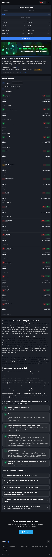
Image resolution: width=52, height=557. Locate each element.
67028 (47, 276)
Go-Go (7, 123)
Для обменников (24, 546)
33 (44, 95)
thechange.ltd (8, 304)
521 (48, 137)
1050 (43, 234)
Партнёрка (5, 550)
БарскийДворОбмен (11, 109)
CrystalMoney (9, 136)
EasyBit (7, 289)
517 (44, 193)
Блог (45, 546)
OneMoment (8, 220)
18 (44, 304)
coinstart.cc (7, 235)
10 (44, 123)
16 (44, 165)
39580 (47, 234)
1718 (48, 206)
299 (48, 123)
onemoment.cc (8, 221)
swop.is (6, 207)
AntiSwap (6, 2)
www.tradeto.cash (8, 249)
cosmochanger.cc (8, 179)
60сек (7, 192)
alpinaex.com (8, 151)
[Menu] (48, 2)
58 (44, 179)
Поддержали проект (37, 546)
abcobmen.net (8, 263)
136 (48, 109)
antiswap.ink (46, 555)
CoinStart (7, 234)
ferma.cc (7, 277)
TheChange (8, 303)
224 (48, 304)
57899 (47, 220)
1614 (48, 179)
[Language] (42, 2)
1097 (48, 95)
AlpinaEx (7, 150)
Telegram (26, 532)
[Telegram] (48, 541)
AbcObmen (8, 262)
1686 (43, 220)
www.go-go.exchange (9, 124)
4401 (48, 248)
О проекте (5, 546)
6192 (48, 193)
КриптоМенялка (10, 164)
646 (48, 290)
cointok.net (7, 96)
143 (44, 290)
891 (48, 151)
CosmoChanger (9, 178)
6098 (47, 262)
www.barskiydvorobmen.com (11, 110)
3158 (48, 165)
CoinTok (7, 95)
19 (44, 137)
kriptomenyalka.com (9, 165)
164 (44, 262)
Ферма (7, 276)
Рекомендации (23, 72)
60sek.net (7, 193)
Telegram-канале (20, 67)
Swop (6, 206)
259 (44, 206)
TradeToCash (9, 248)
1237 (42, 276)
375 (44, 248)
